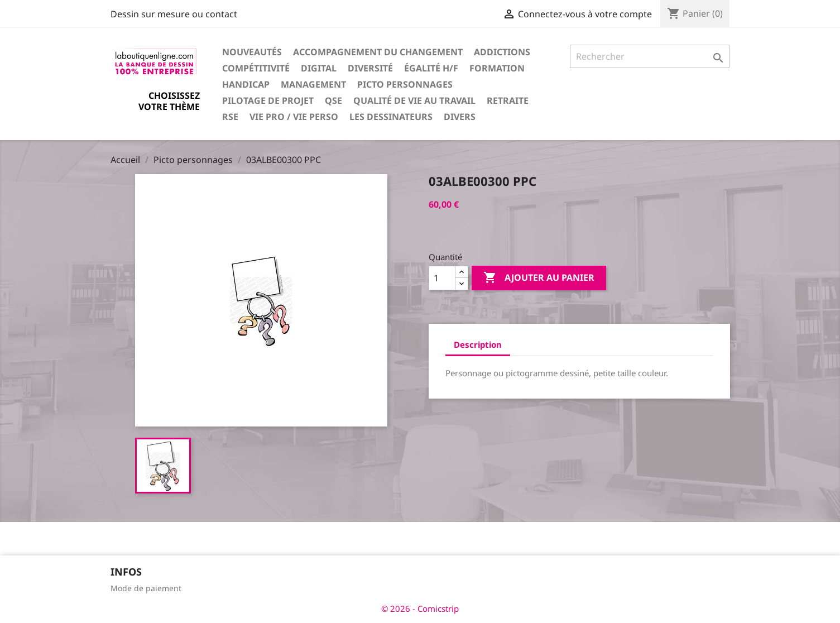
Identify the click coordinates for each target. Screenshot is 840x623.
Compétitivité (256, 68)
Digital (319, 68)
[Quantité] (442, 278)
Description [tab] (478, 344)
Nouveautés (252, 52)
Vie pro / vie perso (293, 117)
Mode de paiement (146, 588)
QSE (333, 100)
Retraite (508, 100)
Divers (460, 117)
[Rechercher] (650, 56)
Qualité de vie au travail (414, 100)
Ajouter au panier (538, 278)
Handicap (246, 84)
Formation (497, 68)
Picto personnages (405, 84)
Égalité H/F (431, 68)
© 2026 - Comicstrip (420, 608)
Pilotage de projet (268, 100)
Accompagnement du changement (378, 52)
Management (313, 84)
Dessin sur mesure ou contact (174, 14)
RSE (230, 117)
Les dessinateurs (391, 117)
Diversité (370, 68)
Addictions (502, 52)
